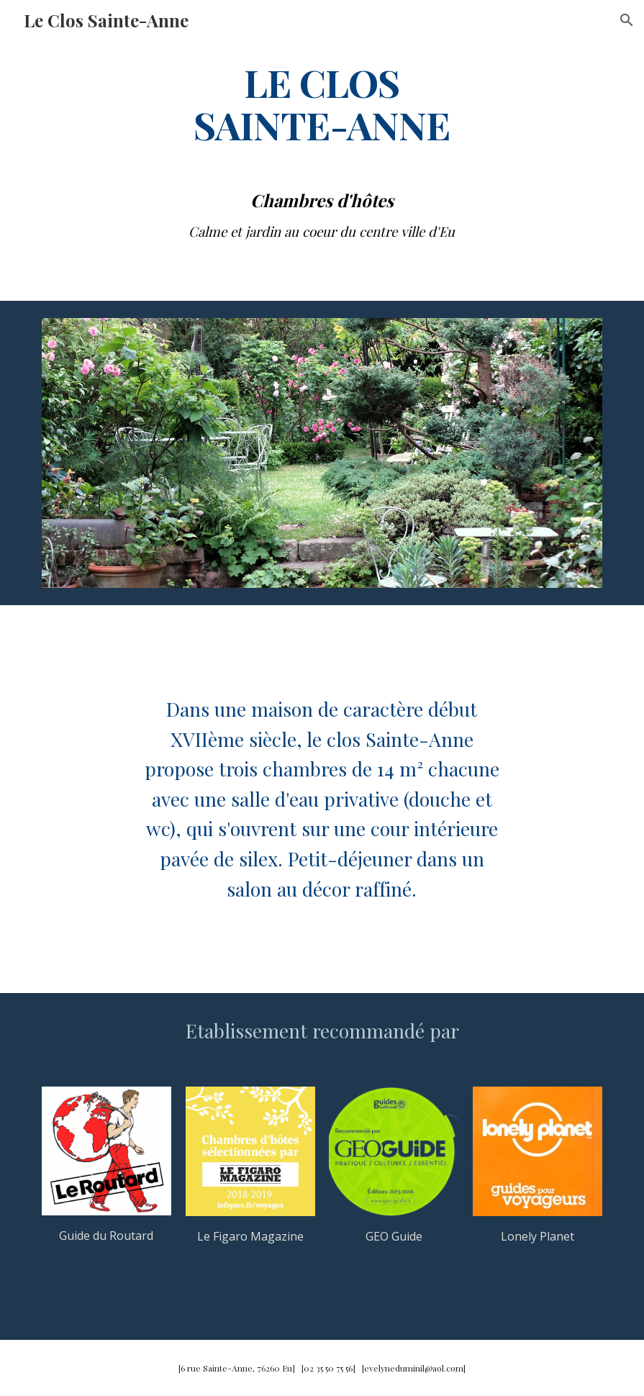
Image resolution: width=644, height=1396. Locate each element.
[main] (322, 102)
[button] (626, 20)
